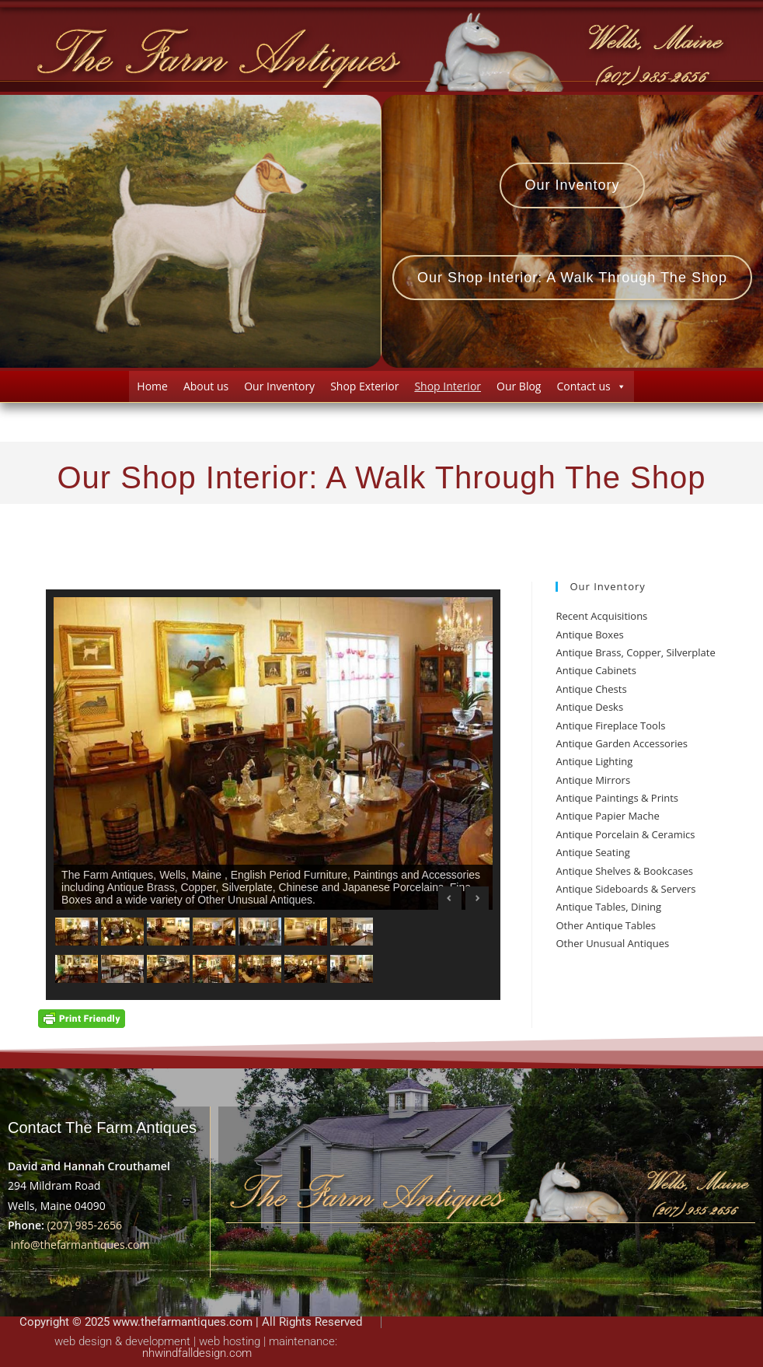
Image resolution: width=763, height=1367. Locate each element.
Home (152, 386)
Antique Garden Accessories (622, 743)
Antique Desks (589, 707)
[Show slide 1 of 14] (76, 932)
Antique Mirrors (593, 780)
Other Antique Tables (606, 925)
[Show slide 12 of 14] (260, 969)
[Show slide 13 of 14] (305, 969)
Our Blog (518, 386)
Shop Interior (447, 386)
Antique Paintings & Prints (617, 798)
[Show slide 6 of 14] (305, 932)
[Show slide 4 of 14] (214, 932)
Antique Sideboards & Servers (625, 889)
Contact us (590, 386)
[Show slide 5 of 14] (260, 932)
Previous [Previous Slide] (450, 898)
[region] (273, 794)
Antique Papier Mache (607, 816)
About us (205, 386)
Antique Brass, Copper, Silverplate (635, 652)
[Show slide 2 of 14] (122, 932)
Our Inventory (279, 386)
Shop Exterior (364, 386)
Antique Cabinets (596, 670)
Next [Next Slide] (477, 898)
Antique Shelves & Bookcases (624, 871)
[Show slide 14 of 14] (351, 969)
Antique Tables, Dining (608, 907)
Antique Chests (591, 689)
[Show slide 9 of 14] (122, 969)
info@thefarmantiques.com (80, 1244)
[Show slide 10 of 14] (168, 969)
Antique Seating (592, 852)
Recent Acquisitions (601, 616)
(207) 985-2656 (84, 1225)
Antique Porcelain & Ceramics (625, 834)
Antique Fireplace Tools (610, 725)
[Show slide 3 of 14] (168, 932)
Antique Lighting (594, 761)
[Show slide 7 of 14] (351, 932)
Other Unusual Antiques (612, 943)
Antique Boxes (589, 635)
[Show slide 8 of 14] (76, 969)
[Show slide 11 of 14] (214, 969)
